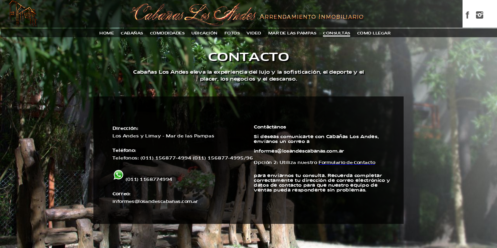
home (106, 33)
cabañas (132, 33)
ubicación (204, 33)
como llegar (373, 33)
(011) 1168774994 (142, 179)
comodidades (167, 33)
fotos (232, 33)
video (253, 33)
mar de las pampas (292, 33)
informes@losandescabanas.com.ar (155, 201)
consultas (336, 33)
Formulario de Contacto (346, 163)
